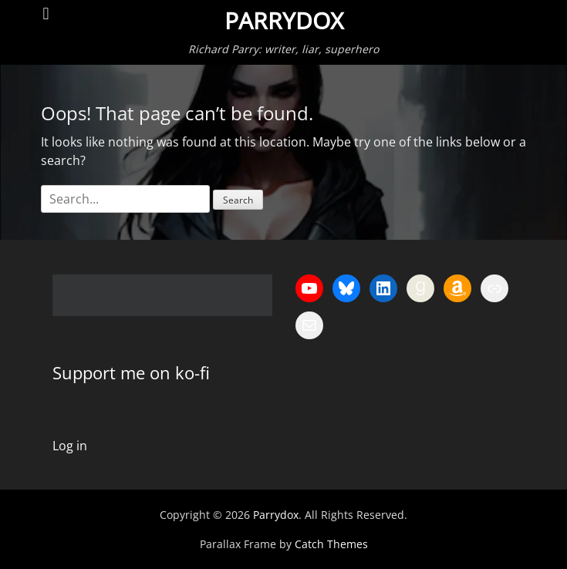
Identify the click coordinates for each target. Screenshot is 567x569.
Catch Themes (331, 544)
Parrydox (283, 21)
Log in (69, 445)
